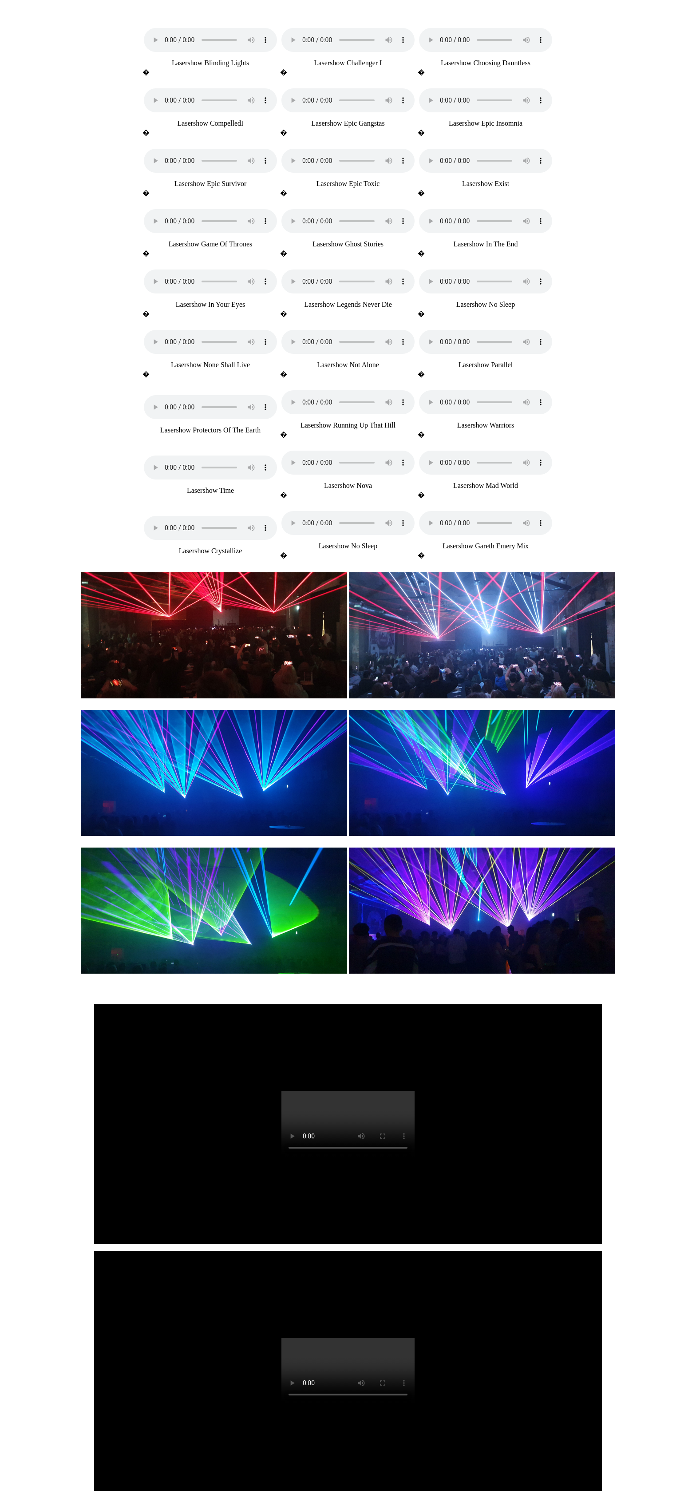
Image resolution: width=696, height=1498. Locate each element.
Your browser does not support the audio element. (210, 40)
